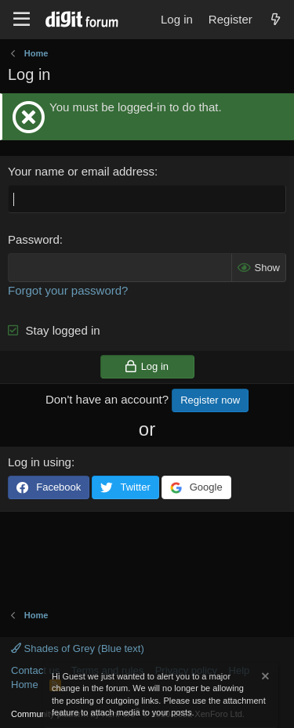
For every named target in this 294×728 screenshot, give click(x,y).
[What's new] (275, 19)
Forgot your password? (68, 290)
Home (24, 684)
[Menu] (21, 19)
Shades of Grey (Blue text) (77, 648)
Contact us (35, 670)
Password (34, 239)
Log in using (39, 462)
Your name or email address (81, 171)
